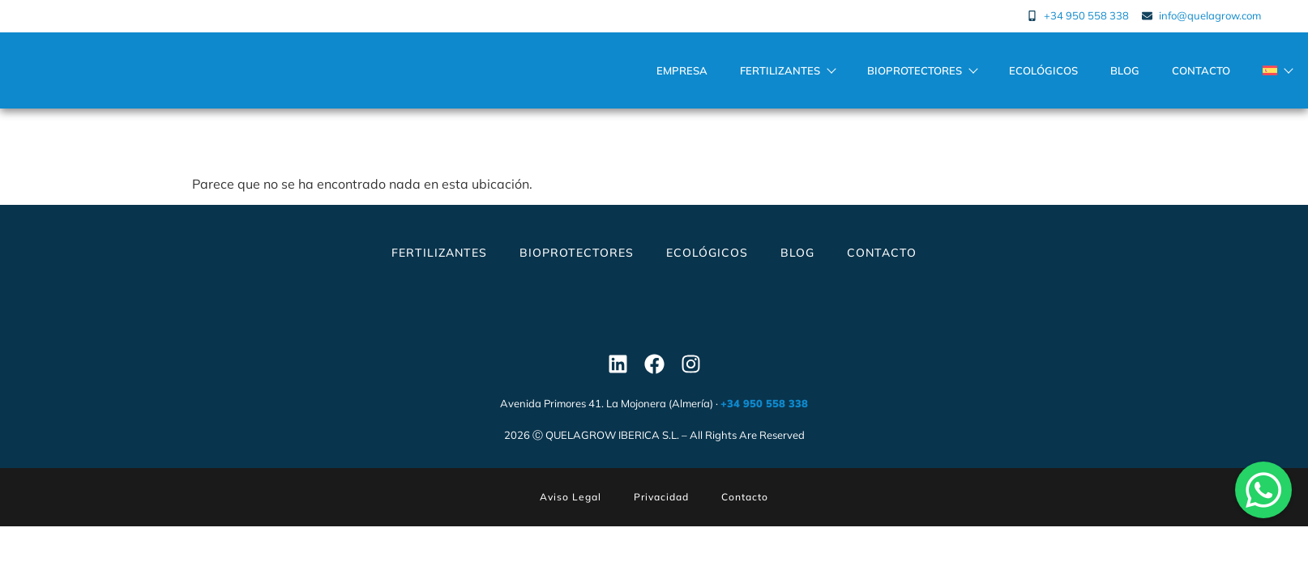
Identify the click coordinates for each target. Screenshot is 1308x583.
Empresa (681, 76)
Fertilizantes (787, 76)
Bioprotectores (922, 76)
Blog (1124, 76)
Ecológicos (1043, 76)
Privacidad (661, 508)
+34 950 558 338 (764, 414)
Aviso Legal (570, 508)
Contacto (1201, 76)
